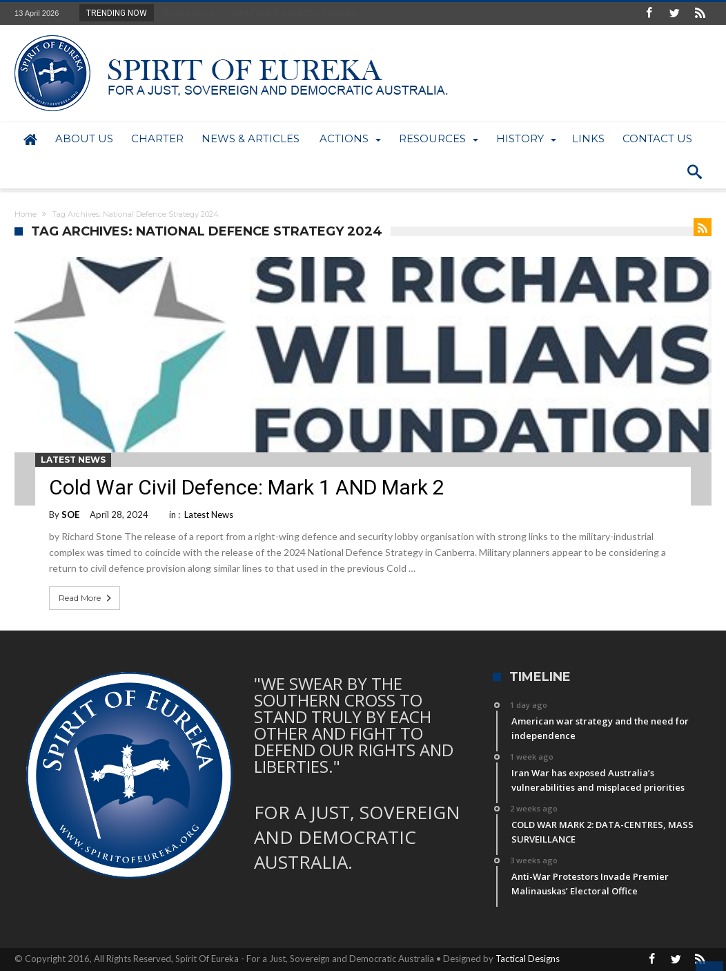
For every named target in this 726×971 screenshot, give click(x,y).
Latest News (73, 459)
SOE (70, 514)
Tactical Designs (528, 958)
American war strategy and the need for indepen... (259, 12)
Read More (86, 598)
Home (25, 214)
